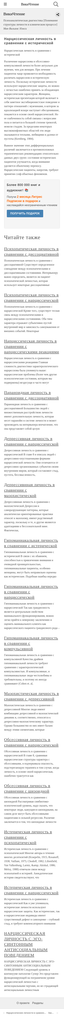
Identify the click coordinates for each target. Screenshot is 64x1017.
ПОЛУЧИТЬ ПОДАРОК (25, 213)
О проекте (23, 1003)
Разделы (37, 1003)
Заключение (54, 1013)
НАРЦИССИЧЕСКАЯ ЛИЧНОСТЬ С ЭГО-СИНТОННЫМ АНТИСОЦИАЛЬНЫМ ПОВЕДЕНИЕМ (26, 944)
